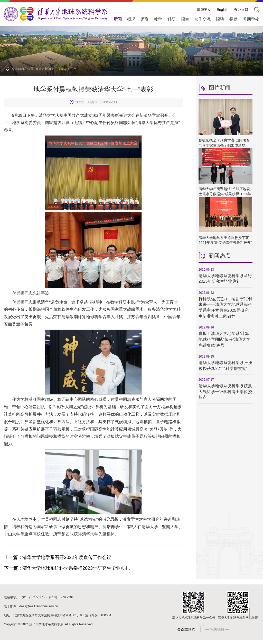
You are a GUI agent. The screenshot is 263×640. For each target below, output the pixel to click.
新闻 (48, 69)
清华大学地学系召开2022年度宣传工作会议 (57, 557)
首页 (38, 69)
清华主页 (204, 9)
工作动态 (60, 69)
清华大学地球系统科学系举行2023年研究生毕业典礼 (67, 568)
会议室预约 (186, 629)
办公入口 (241, 9)
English (222, 9)
